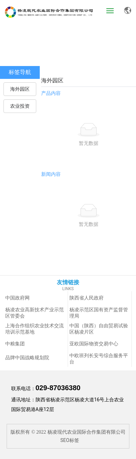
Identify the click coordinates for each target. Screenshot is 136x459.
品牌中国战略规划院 (27, 357)
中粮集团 (15, 343)
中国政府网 (17, 298)
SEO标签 (69, 440)
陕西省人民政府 (86, 298)
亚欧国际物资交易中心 (93, 343)
